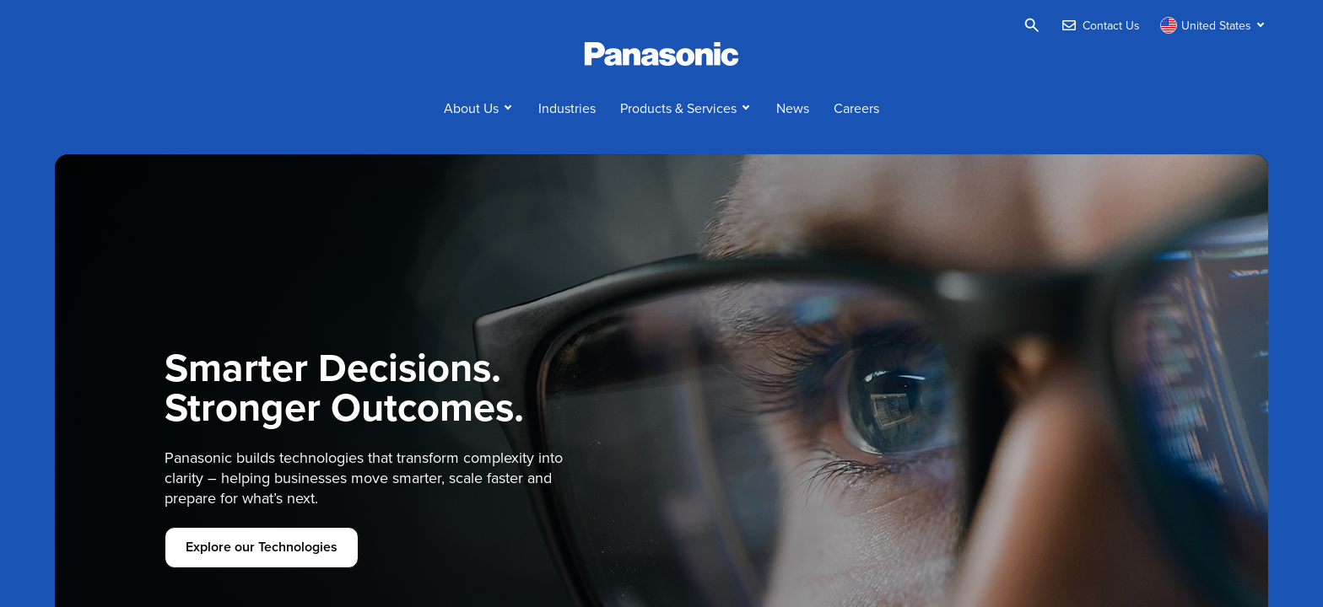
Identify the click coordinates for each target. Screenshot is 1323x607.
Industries (567, 108)
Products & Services (678, 108)
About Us (471, 108)
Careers (856, 108)
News (792, 108)
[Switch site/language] (1214, 25)
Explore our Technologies (262, 546)
